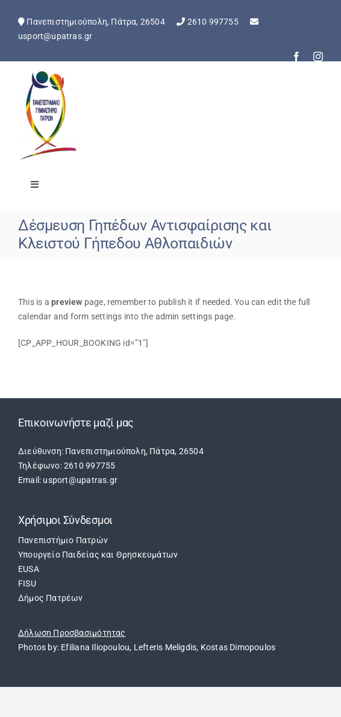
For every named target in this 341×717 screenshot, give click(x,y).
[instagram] (318, 56)
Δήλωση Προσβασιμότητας (72, 633)
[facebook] (296, 56)
